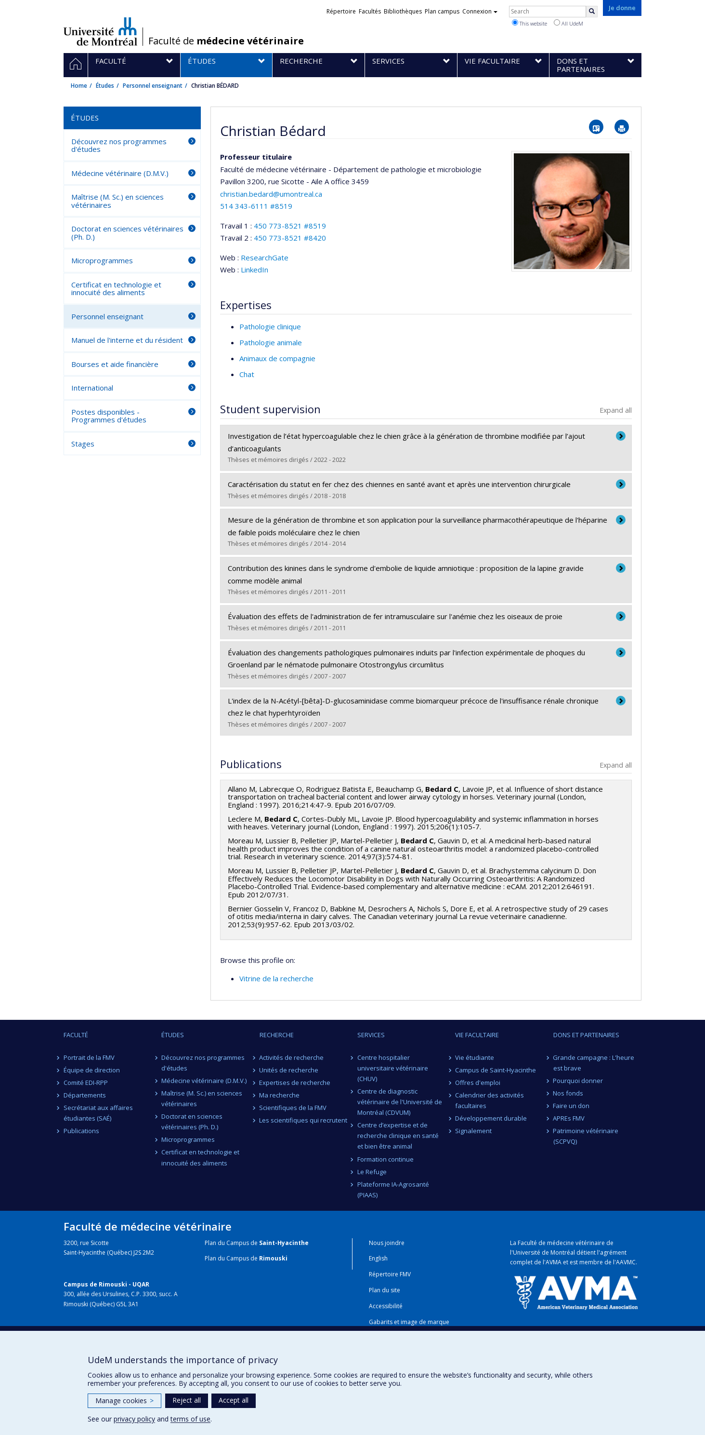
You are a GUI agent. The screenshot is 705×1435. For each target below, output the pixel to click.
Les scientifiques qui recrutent (304, 1120)
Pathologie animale (270, 342)
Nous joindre (387, 1243)
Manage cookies (124, 1400)
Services (371, 1034)
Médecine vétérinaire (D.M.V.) (120, 173)
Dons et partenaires (586, 1034)
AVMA (553, 1262)
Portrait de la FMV (89, 1057)
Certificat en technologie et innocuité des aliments (116, 289)
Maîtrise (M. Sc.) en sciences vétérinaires (117, 201)
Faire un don (571, 1105)
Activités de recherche (292, 1057)
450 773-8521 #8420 (290, 238)
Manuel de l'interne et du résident (127, 340)
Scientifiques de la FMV (293, 1107)
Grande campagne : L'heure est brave (594, 1062)
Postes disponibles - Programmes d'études (108, 416)
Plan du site (384, 1290)
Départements (85, 1095)
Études (105, 85)
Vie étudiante (474, 1057)
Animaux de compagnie (277, 358)
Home (79, 85)
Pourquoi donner (578, 1080)
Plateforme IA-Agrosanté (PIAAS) (393, 1189)
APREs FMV (569, 1118)
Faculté (76, 1034)
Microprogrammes (102, 260)
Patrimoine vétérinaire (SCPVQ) (586, 1136)
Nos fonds (568, 1093)
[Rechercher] (592, 11)
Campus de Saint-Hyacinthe (495, 1070)
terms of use (190, 1418)
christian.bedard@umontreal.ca (271, 194)
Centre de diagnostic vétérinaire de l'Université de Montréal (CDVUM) (399, 1102)
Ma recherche (280, 1095)
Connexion (479, 11)
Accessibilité (386, 1306)
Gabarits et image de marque (409, 1322)
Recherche (277, 1034)
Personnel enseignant (153, 85)
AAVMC (626, 1262)
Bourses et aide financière (114, 364)
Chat (246, 374)
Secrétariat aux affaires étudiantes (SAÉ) (98, 1113)
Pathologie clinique (270, 326)
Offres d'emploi (477, 1082)
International (92, 388)
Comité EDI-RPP (86, 1082)
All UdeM (568, 23)
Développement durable (491, 1118)
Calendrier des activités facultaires (489, 1100)
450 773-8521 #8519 (290, 225)
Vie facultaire (477, 1034)
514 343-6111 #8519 (256, 206)
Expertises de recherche (295, 1082)
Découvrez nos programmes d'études (119, 145)
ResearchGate (264, 257)
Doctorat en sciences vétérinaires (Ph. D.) (127, 233)
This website (529, 23)
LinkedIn (254, 269)
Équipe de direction (92, 1070)
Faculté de (226, 41)
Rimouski (273, 1258)
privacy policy (134, 1418)
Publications (81, 1130)
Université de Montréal (100, 31)
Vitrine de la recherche (276, 978)
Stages (82, 443)
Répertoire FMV (390, 1274)
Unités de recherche (289, 1070)
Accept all (233, 1400)
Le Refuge (372, 1171)
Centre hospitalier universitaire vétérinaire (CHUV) (392, 1068)
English (378, 1258)
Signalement (473, 1130)
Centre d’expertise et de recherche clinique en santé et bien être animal (398, 1136)
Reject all (186, 1400)
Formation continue (385, 1159)
